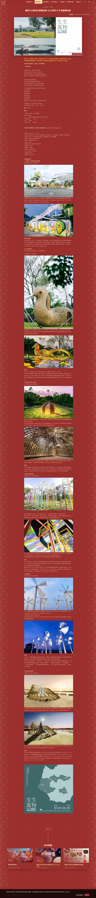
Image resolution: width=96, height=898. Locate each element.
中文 (90, 2)
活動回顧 (62, 2)
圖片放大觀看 (77, 54)
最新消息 (39, 2)
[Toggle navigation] (93, 1)
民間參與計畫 (70, 2)
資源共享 (79, 2)
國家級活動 (46, 2)
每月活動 (51, 7)
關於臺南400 (30, 2)
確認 (87, 895)
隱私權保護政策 (79, 895)
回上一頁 (47, 828)
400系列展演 (55, 2)
